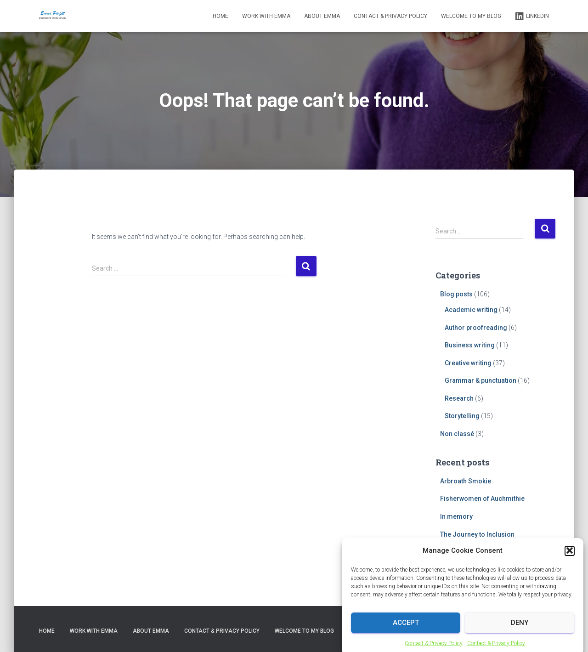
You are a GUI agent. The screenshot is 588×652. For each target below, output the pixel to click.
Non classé (457, 433)
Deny (519, 628)
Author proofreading (476, 327)
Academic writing (471, 309)
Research (459, 398)
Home (220, 16)
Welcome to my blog (471, 16)
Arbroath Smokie (465, 481)
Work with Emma (266, 16)
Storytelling (462, 416)
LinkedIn (532, 16)
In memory (456, 516)
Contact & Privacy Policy (434, 648)
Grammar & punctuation (480, 380)
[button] (569, 556)
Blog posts (456, 294)
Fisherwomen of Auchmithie (482, 498)
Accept (406, 628)
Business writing (470, 345)
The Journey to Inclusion (477, 534)
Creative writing (468, 363)
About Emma (322, 16)
